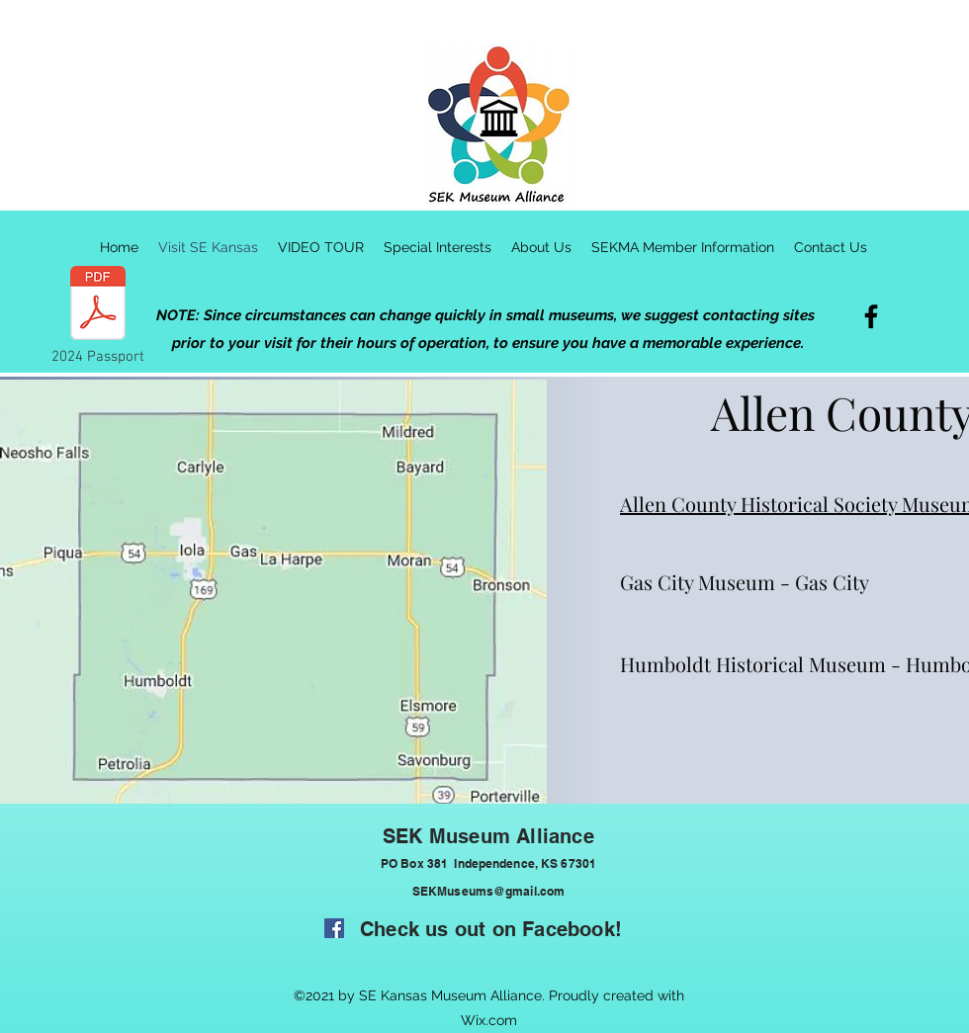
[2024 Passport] (98, 316)
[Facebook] (871, 316)
